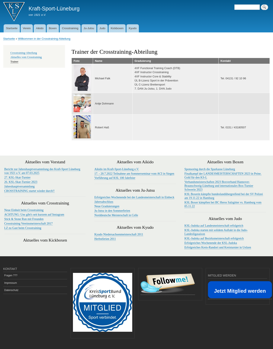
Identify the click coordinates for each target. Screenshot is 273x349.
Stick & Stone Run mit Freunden (24, 219)
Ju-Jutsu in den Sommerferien (112, 210)
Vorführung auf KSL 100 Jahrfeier (114, 178)
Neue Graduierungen (106, 206)
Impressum (10, 282)
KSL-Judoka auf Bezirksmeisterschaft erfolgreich (214, 238)
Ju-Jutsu (89, 28)
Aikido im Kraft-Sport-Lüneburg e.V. (116, 169)
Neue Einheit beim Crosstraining (24, 210)
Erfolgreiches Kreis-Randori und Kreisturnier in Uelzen (217, 247)
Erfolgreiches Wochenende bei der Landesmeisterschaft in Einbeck (134, 197)
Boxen (53, 28)
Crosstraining (70, 28)
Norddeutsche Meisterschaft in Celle (116, 215)
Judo (102, 28)
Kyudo (133, 28)
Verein (27, 28)
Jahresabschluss (103, 201)
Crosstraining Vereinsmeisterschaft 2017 (28, 223)
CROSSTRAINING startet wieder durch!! (29, 191)
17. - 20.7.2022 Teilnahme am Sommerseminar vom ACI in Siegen (134, 173)
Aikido (40, 28)
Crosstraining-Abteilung (23, 52)
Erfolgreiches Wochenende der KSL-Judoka (210, 243)
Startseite (11, 28)
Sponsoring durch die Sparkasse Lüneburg (209, 169)
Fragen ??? (10, 275)
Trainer (14, 61)
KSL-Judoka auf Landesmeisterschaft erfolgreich (213, 225)
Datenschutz (11, 290)
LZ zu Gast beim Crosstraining (22, 228)
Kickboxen (117, 28)
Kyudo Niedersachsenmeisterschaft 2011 (118, 234)
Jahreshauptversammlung (19, 186)
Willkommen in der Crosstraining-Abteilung (44, 38)
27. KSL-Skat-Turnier (17, 177)
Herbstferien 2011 (105, 238)
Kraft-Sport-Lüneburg (54, 9)
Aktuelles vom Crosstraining (26, 57)
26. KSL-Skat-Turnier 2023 (20, 182)
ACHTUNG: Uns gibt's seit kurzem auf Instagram (34, 214)
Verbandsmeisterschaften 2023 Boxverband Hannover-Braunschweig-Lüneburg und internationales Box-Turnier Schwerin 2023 (218, 185)
